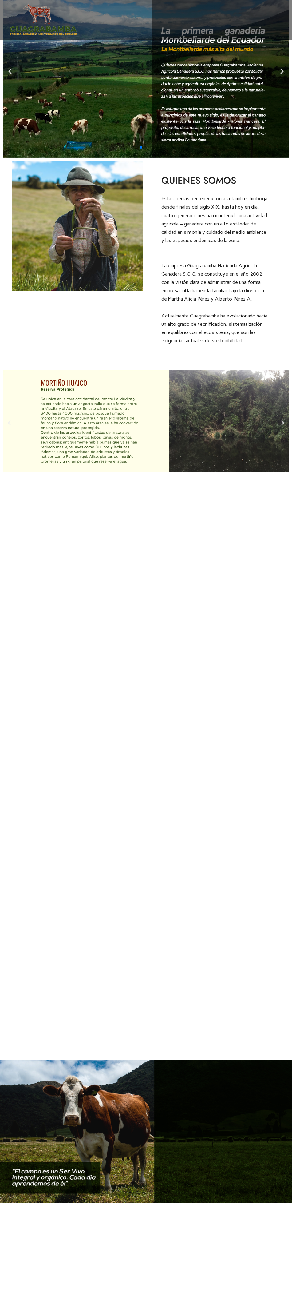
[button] (141, 147)
